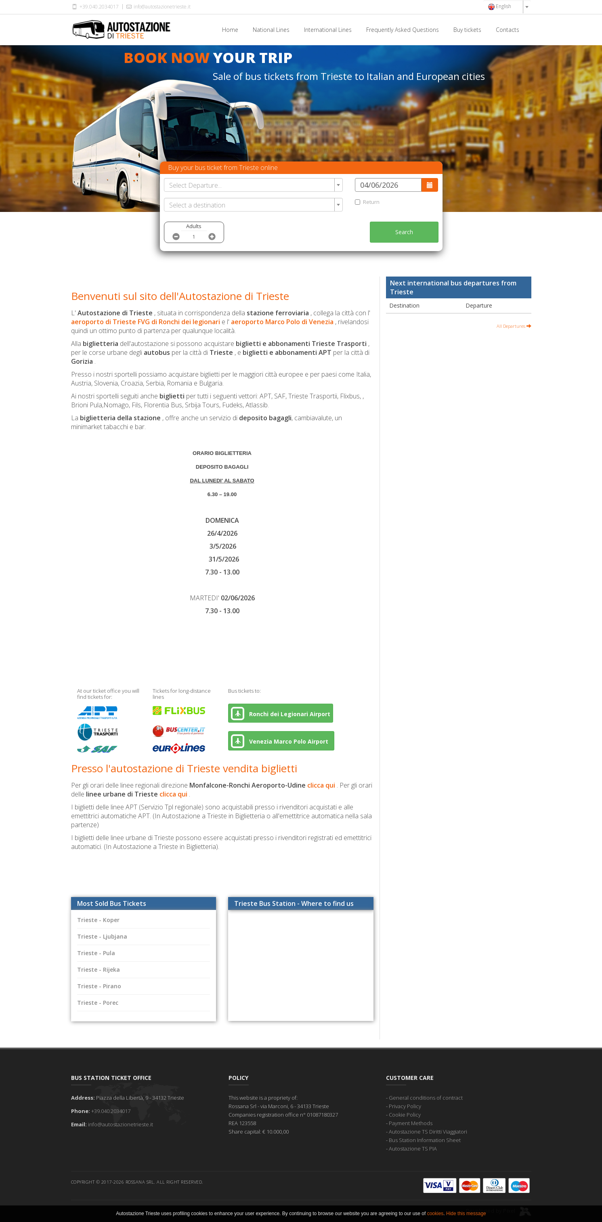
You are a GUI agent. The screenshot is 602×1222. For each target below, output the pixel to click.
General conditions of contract (426, 1097)
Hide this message (466, 1213)
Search (404, 232)
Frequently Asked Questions (402, 30)
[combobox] (507, 7)
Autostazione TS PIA (413, 1148)
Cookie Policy (405, 1114)
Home (230, 30)
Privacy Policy (405, 1106)
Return (367, 201)
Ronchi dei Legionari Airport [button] (280, 713)
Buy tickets (467, 30)
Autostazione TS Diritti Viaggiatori (428, 1131)
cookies (435, 1213)
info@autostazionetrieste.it (158, 6)
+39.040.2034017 (95, 6)
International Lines (328, 30)
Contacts (507, 30)
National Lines (271, 30)
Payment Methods (410, 1123)
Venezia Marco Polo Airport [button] (281, 741)
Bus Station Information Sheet (425, 1140)
